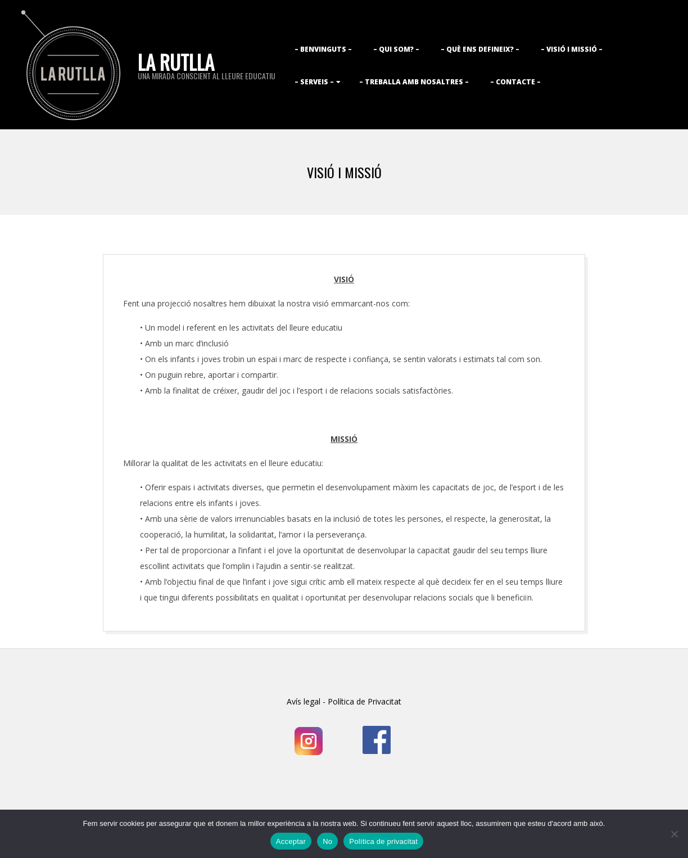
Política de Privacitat (363, 701)
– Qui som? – (396, 49)
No (327, 841)
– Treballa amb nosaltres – (414, 82)
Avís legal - (306, 701)
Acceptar (291, 841)
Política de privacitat (383, 841)
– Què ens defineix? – (480, 49)
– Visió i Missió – (572, 49)
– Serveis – (314, 82)
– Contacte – (515, 82)
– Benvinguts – (323, 49)
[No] (674, 833)
